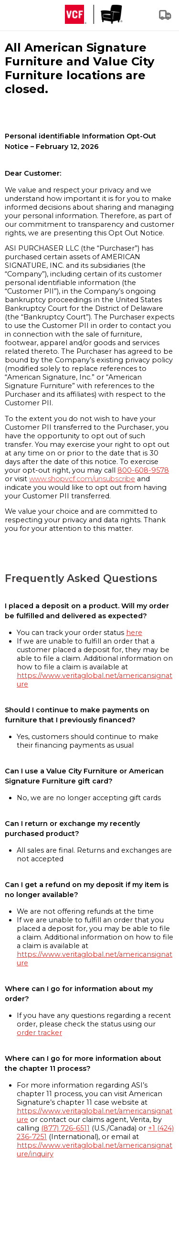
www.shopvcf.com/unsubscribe (82, 479)
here (134, 632)
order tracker (39, 1032)
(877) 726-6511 (65, 1128)
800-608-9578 (143, 470)
